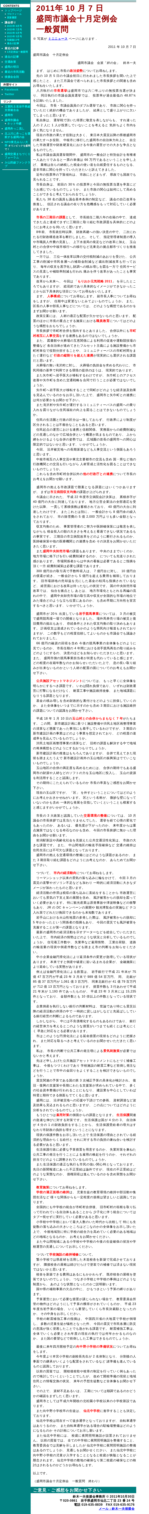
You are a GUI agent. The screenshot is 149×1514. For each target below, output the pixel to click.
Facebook (11, 89)
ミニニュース (58, 38)
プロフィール (14, 14)
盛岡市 (9, 115)
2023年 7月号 (14, 29)
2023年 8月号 (14, 26)
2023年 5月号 (14, 36)
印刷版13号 (13, 40)
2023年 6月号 (14, 33)
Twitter (9, 94)
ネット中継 (14, 123)
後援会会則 (12, 76)
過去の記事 (13, 43)
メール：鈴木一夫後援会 (117, 1508)
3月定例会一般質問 (17, 52)
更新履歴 (12, 17)
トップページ (13, 10)
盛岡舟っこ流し (15, 128)
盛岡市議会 (12, 120)
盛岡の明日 (12, 66)
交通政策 (10, 61)
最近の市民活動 (15, 71)
